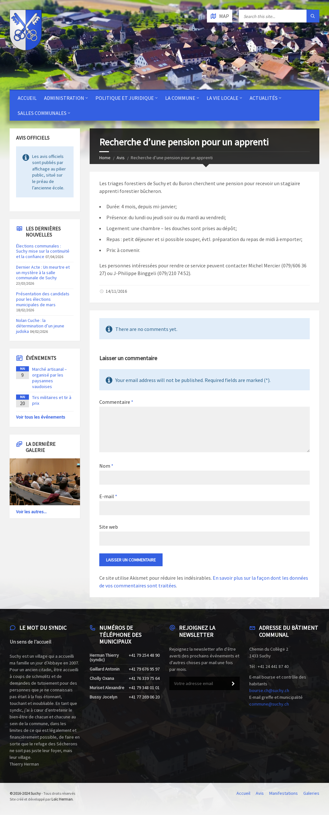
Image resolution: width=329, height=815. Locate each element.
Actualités (264, 98)
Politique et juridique (124, 98)
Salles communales (42, 113)
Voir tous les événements (40, 417)
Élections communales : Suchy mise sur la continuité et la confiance (42, 251)
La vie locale (222, 98)
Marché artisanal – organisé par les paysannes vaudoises (49, 378)
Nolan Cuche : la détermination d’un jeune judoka (40, 325)
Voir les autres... (31, 512)
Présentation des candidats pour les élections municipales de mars (42, 299)
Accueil (27, 98)
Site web (108, 527)
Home (105, 157)
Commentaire (116, 402)
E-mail (108, 496)
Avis (121, 157)
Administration (64, 98)
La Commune (180, 98)
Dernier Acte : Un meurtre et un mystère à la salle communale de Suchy (43, 272)
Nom (106, 466)
